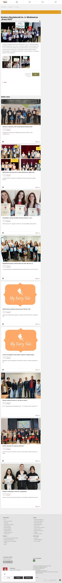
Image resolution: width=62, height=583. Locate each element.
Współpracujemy (7, 530)
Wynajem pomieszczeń (38, 530)
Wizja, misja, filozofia (8, 521)
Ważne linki (36, 538)
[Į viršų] (60, 580)
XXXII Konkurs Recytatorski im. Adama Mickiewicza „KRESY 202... (19, 172)
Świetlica (35, 532)
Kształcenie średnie (38, 522)
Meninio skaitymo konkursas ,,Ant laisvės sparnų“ (15, 400)
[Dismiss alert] (59, 12)
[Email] (34, 560)
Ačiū (36, 74)
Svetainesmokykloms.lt (51, 580)
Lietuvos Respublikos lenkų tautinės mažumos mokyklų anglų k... (19, 354)
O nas (5, 519)
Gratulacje (6, 522)
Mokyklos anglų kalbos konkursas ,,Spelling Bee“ (15, 491)
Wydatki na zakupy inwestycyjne (10, 541)
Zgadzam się (28, 577)
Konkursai (17, 6)
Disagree (18, 577)
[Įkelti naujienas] (16, 2)
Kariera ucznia (36, 525)
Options (8, 577)
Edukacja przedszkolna (38, 519)
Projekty (5, 542)
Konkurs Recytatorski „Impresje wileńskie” (13, 446)
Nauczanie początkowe (38, 521)
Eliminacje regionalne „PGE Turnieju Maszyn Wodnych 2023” (18, 126)
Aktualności (11, 6)
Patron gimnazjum (7, 527)
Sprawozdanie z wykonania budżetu (11, 538)
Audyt (5, 544)
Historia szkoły (7, 533)
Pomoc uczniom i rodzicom (39, 527)
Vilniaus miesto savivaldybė (15, 570)
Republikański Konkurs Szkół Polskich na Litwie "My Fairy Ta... (18, 263)
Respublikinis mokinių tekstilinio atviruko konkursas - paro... (18, 218)
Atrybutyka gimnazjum (8, 532)
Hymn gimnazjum (7, 525)
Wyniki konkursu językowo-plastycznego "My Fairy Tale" (17, 309)
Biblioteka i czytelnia (38, 533)
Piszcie (5, 561)
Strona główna (4, 6)
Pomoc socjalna (37, 541)
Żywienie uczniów (37, 529)
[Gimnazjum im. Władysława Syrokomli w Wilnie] (5, 1)
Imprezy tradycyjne (7, 529)
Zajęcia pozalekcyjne (38, 524)
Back (5, 82)
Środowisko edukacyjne (8, 524)
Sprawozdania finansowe (9, 539)
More (37, 141)
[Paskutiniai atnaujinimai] (29, 2)
